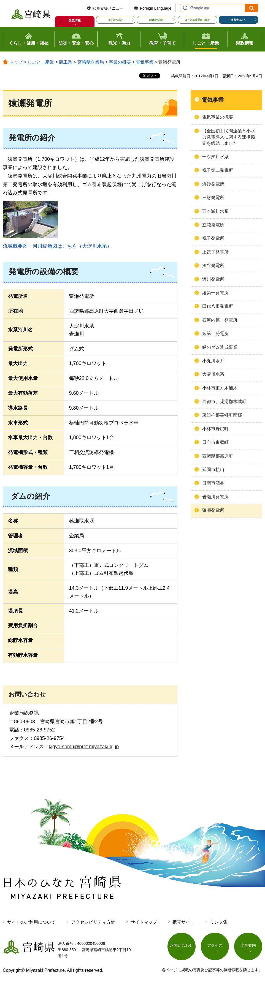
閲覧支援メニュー (108, 8)
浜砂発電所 (213, 184)
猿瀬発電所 (213, 510)
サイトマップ (144, 922)
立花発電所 (213, 224)
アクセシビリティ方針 (93, 922)
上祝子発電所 (215, 252)
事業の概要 (120, 62)
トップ (16, 62)
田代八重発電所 (217, 306)
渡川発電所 (213, 279)
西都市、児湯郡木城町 (224, 401)
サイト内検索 (184, 8)
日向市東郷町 (215, 442)
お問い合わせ (181, 945)
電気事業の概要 (217, 117)
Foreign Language (155, 8)
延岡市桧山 (213, 469)
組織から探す (156, 19)
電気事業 (144, 62)
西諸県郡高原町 (217, 456)
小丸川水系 (213, 360)
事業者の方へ (238, 19)
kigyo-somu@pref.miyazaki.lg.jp (84, 746)
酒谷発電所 (213, 265)
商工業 (65, 62)
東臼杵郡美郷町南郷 (222, 415)
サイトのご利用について (31, 922)
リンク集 (219, 922)
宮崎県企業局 (90, 62)
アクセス (215, 945)
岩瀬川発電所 (215, 496)
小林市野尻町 (215, 428)
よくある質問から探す (197, 19)
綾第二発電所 (215, 333)
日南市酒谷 (213, 483)
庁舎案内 (248, 945)
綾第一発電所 (215, 292)
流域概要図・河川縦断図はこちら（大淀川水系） (57, 246)
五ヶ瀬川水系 (215, 211)
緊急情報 (75, 20)
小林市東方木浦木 (219, 388)
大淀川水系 (213, 374)
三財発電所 (213, 197)
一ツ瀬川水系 (215, 156)
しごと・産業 (41, 62)
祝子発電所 (213, 238)
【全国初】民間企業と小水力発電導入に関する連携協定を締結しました (228, 137)
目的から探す (115, 19)
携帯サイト (183, 922)
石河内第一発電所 (219, 320)
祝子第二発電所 (217, 170)
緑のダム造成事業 (219, 347)
